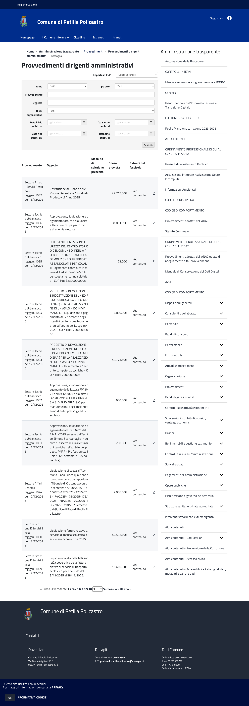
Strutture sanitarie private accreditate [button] (189, 506)
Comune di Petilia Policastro (70, 21)
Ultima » (125, 589)
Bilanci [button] (169, 433)
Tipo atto (104, 86)
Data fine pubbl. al (104, 136)
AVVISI (169, 282)
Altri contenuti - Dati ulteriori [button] (184, 537)
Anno (39, 86)
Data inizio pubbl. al (103, 124)
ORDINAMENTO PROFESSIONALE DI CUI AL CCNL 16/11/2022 (193, 151)
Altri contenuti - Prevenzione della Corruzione (194, 548)
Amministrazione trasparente (59, 51)
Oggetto (37, 103)
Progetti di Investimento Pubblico (186, 164)
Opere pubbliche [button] (175, 485)
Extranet (98, 37)
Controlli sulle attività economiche (187, 407)
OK (10, 698)
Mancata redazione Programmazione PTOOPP (195, 82)
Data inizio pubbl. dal (36, 124)
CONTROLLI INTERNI (178, 71)
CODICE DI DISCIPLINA (179, 200)
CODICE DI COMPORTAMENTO (184, 210)
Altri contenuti (174, 527)
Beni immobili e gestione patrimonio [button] (188, 443)
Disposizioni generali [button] (178, 303)
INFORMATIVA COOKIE (31, 697)
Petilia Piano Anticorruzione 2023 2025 (190, 128)
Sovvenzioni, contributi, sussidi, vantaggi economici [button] (185, 420)
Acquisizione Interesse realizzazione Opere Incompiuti (192, 176)
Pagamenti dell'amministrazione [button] (186, 475)
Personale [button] (171, 323)
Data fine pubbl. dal (36, 136)
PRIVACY (57, 687)
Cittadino (79, 37)
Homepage (27, 37)
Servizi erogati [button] (174, 464)
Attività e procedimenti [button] (180, 365)
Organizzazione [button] (175, 376)
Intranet (116, 37)
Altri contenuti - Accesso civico (185, 559)
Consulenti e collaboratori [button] (181, 313)
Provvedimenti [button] (174, 387)
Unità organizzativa (34, 113)
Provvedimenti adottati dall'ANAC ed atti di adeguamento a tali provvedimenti (193, 258)
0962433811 (119, 657)
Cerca (148, 144)
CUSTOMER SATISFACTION (182, 118)
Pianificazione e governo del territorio (189, 496)
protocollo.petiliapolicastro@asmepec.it (122, 661)
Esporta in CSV (102, 75)
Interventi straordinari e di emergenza (189, 517)
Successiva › (111, 589)
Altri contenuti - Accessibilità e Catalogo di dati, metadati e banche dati (195, 571)
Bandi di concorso (176, 334)
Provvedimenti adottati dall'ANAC (187, 221)
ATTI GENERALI (175, 139)
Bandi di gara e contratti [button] (180, 397)
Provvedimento (34, 95)
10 (90, 589)
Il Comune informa (54, 37)
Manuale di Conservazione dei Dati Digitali (192, 271)
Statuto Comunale (177, 231)
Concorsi (170, 92)
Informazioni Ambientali (180, 189)
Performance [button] (173, 345)
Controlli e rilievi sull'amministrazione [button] (189, 454)
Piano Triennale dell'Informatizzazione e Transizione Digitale (191, 105)
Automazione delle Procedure (184, 61)
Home (30, 51)
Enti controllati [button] (174, 355)
